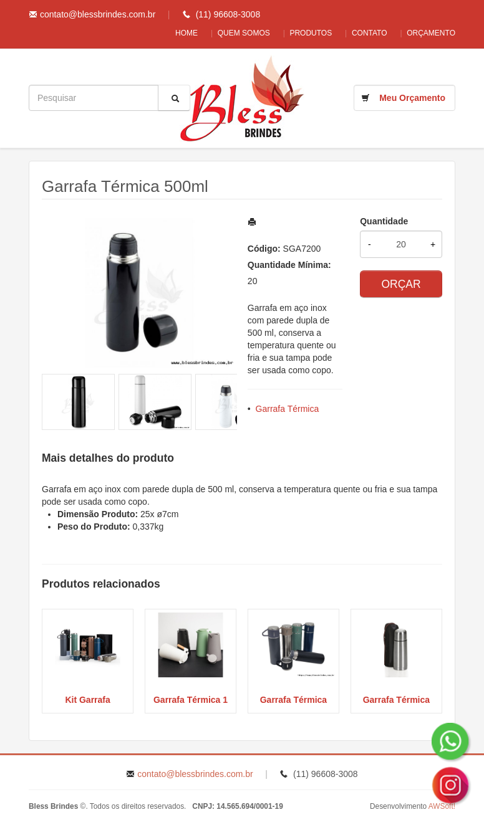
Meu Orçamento (412, 98)
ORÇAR (400, 284)
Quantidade (384, 221)
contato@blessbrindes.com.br (97, 14)
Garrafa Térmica (287, 409)
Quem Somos (228, 33)
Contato (364, 33)
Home (166, 33)
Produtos (300, 33)
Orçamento (431, 33)
